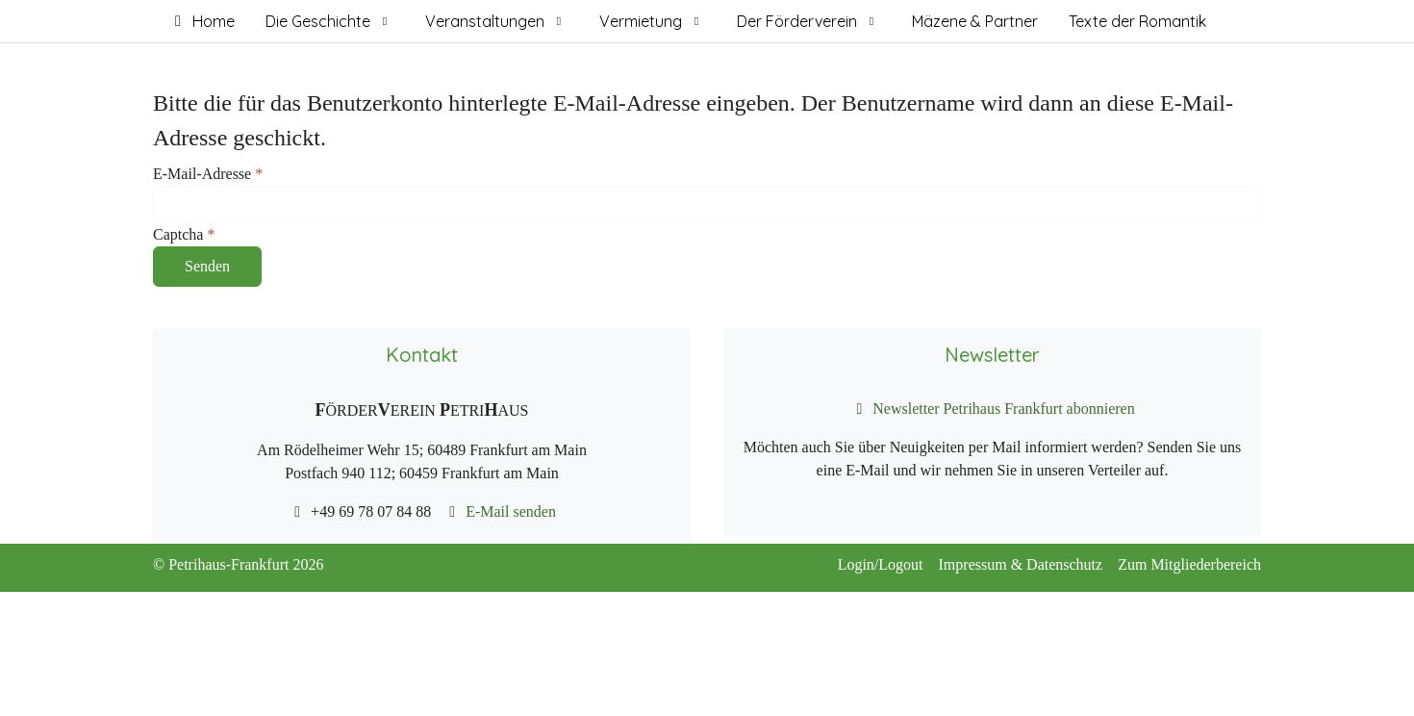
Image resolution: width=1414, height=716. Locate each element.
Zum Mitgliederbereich (1189, 564)
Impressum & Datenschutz (1029, 564)
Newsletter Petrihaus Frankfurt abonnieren (1001, 408)
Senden (207, 266)
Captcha (184, 234)
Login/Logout (888, 564)
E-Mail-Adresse (208, 174)
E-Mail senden (509, 511)
